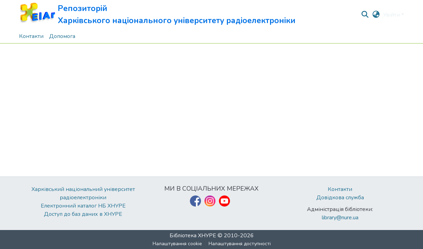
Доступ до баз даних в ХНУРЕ (83, 214)
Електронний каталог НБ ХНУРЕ (83, 206)
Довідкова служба (340, 197)
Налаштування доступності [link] (240, 243)
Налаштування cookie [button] (177, 243)
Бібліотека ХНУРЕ (193, 235)
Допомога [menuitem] (62, 36)
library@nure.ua (340, 217)
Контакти (340, 189)
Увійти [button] (392, 15)
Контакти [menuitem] (31, 36)
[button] (157, 15)
